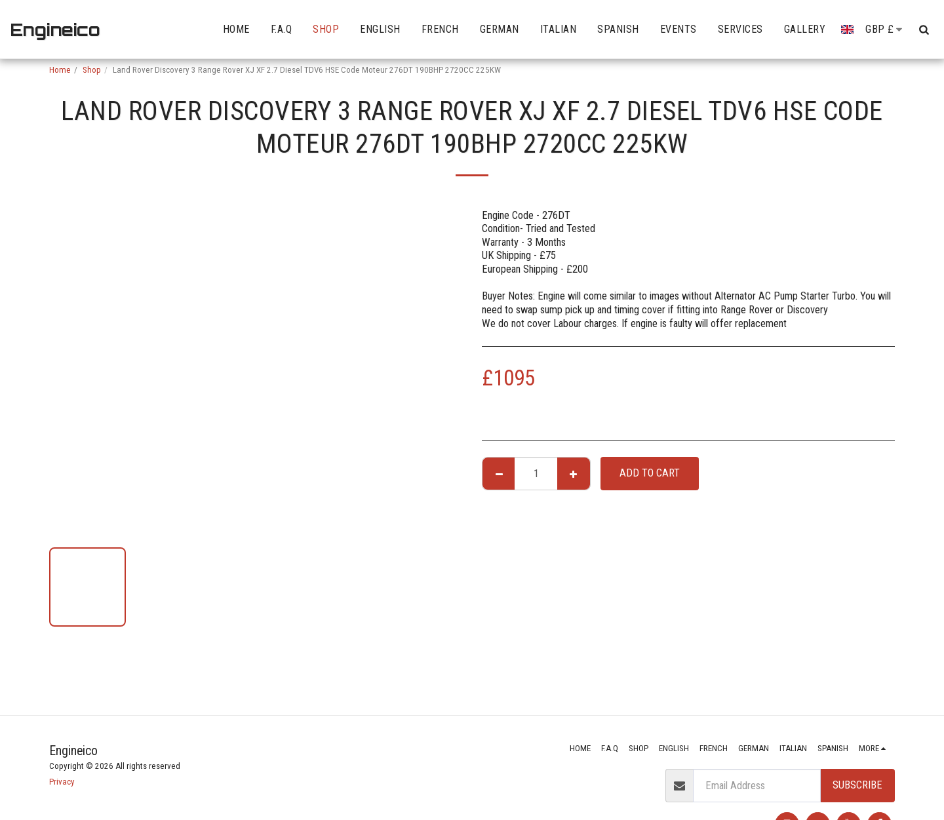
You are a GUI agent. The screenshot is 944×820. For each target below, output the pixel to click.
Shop (92, 70)
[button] (924, 29)
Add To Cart (650, 473)
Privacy (62, 782)
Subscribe (857, 785)
